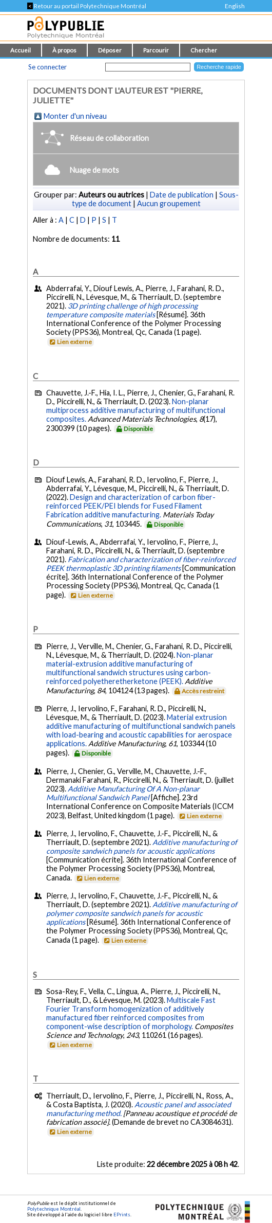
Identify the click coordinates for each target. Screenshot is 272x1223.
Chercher (203, 50)
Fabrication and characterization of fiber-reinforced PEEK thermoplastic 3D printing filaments (141, 563)
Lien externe (70, 342)
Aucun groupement (169, 203)
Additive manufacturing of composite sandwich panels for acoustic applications (141, 846)
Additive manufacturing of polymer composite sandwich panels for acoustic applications (141, 913)
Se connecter (47, 67)
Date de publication (181, 194)
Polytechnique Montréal (54, 1209)
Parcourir (156, 50)
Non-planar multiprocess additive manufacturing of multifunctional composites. (135, 410)
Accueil (20, 50)
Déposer (110, 50)
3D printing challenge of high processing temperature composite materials (122, 310)
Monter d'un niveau (75, 116)
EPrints (121, 1214)
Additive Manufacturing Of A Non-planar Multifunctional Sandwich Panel (123, 793)
